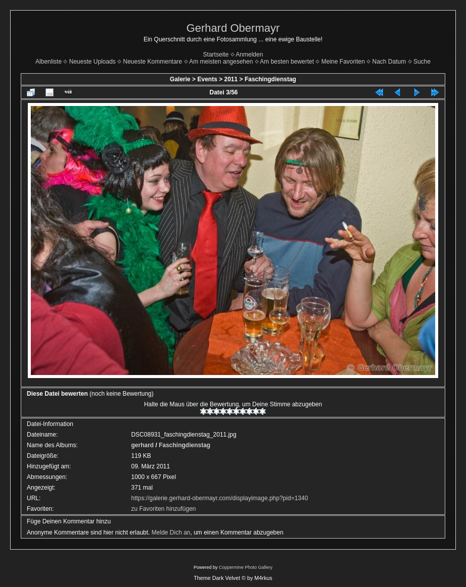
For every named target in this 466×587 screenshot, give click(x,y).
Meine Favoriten (343, 61)
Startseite (216, 54)
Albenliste (48, 61)
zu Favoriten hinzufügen (163, 508)
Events (207, 79)
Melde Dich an (171, 532)
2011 (231, 79)
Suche (422, 61)
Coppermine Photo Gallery (245, 567)
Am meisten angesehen (221, 61)
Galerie (180, 79)
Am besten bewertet (287, 61)
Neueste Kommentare (152, 61)
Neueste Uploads (92, 61)
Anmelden (249, 54)
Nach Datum (389, 61)
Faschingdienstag (270, 79)
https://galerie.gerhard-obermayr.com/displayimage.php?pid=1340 (219, 498)
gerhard (142, 445)
